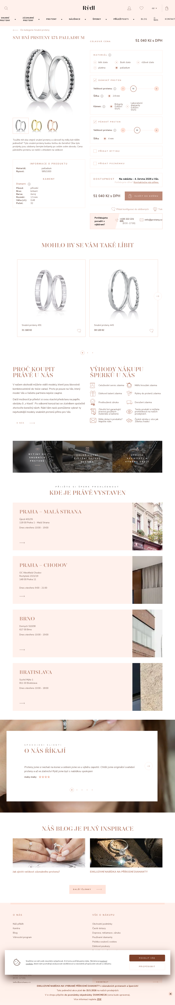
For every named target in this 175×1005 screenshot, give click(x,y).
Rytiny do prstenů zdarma (143, 393)
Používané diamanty (102, 937)
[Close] (170, 994)
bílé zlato (103, 62)
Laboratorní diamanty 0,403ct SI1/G (136, 106)
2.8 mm (116, 96)
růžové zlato (148, 62)
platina (101, 68)
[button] (158, 296)
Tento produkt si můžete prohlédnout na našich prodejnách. (142, 411)
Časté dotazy (99, 928)
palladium (125, 68)
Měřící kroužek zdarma (141, 385)
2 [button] (92, 352)
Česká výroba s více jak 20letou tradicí (142, 420)
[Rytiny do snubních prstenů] (38, 457)
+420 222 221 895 (124, 220)
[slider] (133, 88)
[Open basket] (168, 8)
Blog (15, 932)
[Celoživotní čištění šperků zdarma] (87, 457)
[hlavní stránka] (89, 10)
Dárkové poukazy (101, 946)
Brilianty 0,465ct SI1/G (119, 106)
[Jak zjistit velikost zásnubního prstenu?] (49, 856)
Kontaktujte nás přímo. (146, 182)
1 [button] (87, 352)
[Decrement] (123, 88)
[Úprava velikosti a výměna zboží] (137, 457)
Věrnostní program (22, 937)
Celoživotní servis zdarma (107, 385)
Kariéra (16, 928)
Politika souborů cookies (104, 941)
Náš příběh (18, 923)
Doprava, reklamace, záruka (106, 932)
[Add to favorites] (79, 331)
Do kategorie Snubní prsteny (31, 30)
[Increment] (156, 88)
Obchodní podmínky (102, 923)
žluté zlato (125, 62)
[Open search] (7, 8)
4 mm (111, 139)
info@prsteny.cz (151, 220)
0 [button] (82, 352)
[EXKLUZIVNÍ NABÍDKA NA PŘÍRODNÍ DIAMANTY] (126, 856)
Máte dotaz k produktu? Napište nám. (106, 420)
